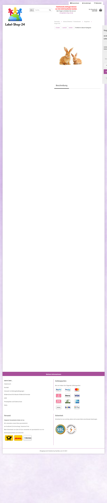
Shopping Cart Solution (46, 452)
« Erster (57, 28)
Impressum (7, 385)
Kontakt (6, 388)
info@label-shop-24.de (66, 13)
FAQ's (5, 406)
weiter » (71, 28)
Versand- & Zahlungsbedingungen (14, 392)
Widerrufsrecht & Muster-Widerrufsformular (17, 395)
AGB (5, 399)
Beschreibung (61, 86)
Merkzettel (97, 3)
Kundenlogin (86, 3)
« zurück (64, 28)
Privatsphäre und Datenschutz (13, 403)
